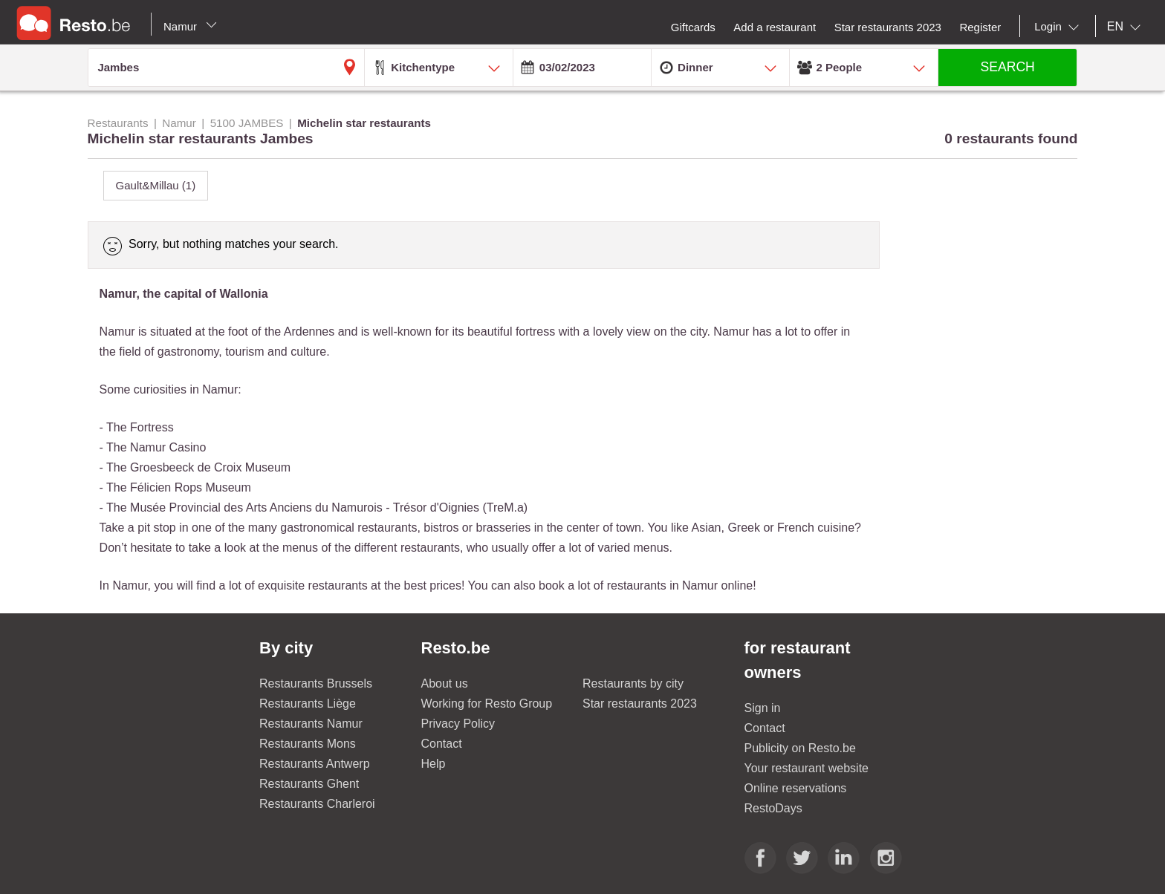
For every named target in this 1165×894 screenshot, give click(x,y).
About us (444, 683)
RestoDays (773, 808)
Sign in (762, 708)
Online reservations (795, 788)
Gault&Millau (156, 185)
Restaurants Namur (311, 723)
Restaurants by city (633, 683)
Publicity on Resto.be (800, 748)
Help (433, 763)
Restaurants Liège (307, 703)
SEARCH (1008, 66)
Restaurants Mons (307, 743)
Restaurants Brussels (315, 683)
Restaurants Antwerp (314, 763)
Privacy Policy (458, 723)
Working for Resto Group (487, 703)
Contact (441, 743)
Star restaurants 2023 (639, 703)
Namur (190, 26)
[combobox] (1059, 26)
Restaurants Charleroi (317, 803)
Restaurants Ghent (309, 783)
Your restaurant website (806, 768)
